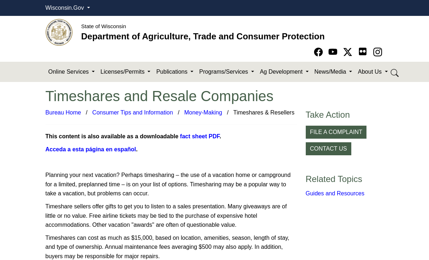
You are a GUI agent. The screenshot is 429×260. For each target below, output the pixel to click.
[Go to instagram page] (377, 52)
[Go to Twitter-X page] (349, 52)
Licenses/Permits (123, 72)
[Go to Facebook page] (319, 52)
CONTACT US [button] (328, 149)
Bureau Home (63, 112)
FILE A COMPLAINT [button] (336, 132)
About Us (370, 72)
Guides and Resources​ (335, 193)
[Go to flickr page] (362, 51)
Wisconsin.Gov (66, 8)
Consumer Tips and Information (132, 112)
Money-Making (203, 112)
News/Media (331, 72)
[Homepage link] (59, 32)
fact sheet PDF (199, 136)
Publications (172, 72)
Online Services (69, 72)
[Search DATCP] (395, 72)
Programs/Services (224, 72)
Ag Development (282, 72)
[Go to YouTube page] (334, 52)
